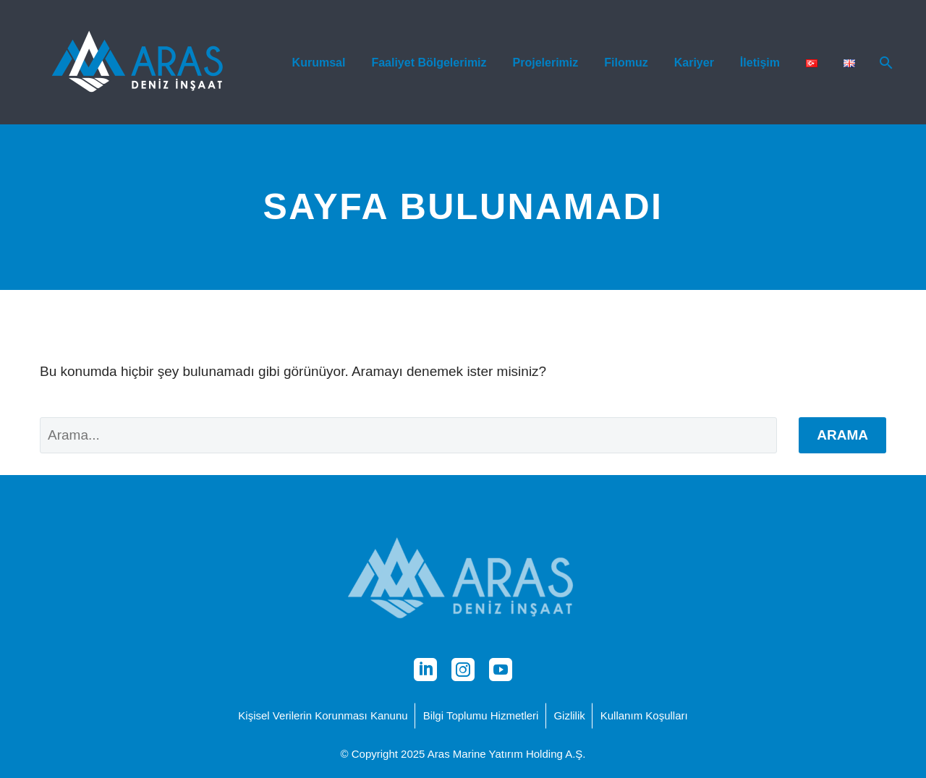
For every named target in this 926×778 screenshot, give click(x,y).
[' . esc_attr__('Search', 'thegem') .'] (408, 435)
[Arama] (884, 63)
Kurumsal (319, 62)
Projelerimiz (546, 62)
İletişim (760, 62)
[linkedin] (425, 669)
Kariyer (694, 62)
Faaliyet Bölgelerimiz (428, 62)
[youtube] (500, 669)
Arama (842, 435)
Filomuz (625, 62)
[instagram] (463, 669)
